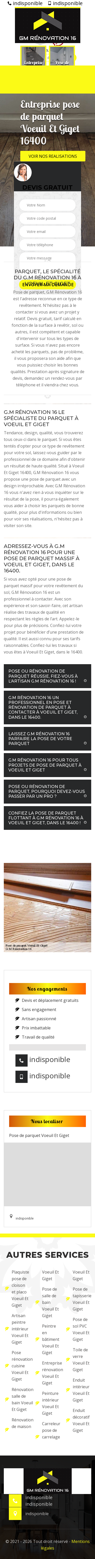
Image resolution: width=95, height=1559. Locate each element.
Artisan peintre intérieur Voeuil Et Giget (16, 1329)
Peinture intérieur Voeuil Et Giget (47, 1403)
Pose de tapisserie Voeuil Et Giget (78, 1299)
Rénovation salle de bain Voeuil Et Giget (17, 1399)
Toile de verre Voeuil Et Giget (77, 1359)
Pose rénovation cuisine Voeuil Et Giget (17, 1366)
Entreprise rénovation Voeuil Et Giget (47, 1373)
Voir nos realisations (53, 156)
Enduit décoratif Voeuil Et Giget (78, 1420)
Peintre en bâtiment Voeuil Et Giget (47, 1339)
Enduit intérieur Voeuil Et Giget (77, 1390)
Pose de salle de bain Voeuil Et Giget (47, 1302)
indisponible (25, 3)
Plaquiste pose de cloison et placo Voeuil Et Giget (17, 1288)
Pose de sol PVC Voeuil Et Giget (77, 1329)
